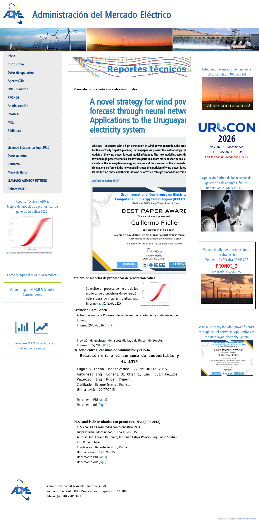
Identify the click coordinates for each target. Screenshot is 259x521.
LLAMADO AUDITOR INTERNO (27, 181)
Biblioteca (34, 132)
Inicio (11, 56)
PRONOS (13, 97)
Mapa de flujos (34, 173)
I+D (34, 140)
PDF (116, 180)
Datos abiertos (17, 156)
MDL (11, 122)
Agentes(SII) (16, 81)
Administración (34, 107)
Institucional (34, 65)
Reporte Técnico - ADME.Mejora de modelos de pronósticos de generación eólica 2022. (32, 228)
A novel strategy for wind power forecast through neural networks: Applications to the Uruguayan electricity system (227, 350)
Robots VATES (17, 189)
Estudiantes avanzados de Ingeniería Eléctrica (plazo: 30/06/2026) (227, 89)
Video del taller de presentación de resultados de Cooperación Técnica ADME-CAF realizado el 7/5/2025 (227, 275)
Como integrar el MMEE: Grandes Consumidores (32, 289)
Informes (34, 115)
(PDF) (108, 325)
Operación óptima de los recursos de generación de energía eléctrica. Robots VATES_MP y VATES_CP (227, 204)
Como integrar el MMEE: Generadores (32, 275)
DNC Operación (34, 90)
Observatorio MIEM (32, 331)
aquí (101, 303)
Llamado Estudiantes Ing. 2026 (28, 147)
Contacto (14, 164)
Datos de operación (21, 72)
